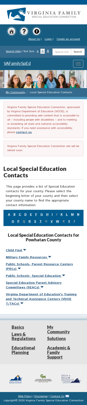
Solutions (56, 338)
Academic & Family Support (58, 352)
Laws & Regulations (24, 336)
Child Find (16, 250)
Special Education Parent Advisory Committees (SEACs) (33, 285)
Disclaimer (41, 396)
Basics (18, 327)
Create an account (68, 39)
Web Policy (25, 396)
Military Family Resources (28, 257)
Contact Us (57, 396)
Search (78, 52)
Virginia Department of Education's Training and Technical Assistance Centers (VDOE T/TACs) (41, 299)
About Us (34, 39)
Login (48, 39)
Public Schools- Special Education (35, 276)
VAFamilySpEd (17, 64)
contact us (24, 132)
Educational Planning (23, 350)
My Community (15, 92)
